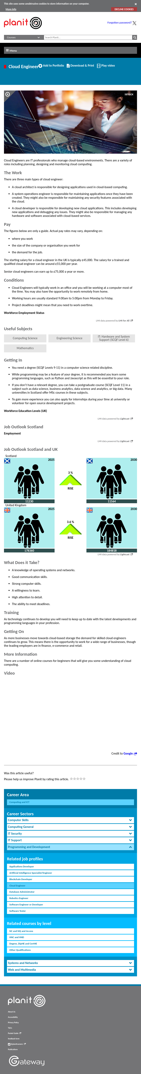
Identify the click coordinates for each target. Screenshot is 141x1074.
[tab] (70, 820)
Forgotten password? (120, 22)
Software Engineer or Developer (26, 904)
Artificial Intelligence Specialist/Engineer (30, 872)
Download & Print (80, 67)
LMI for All (125, 320)
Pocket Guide (14, 1033)
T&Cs (10, 1028)
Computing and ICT (19, 802)
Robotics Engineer (18, 898)
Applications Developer (21, 866)
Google (130, 753)
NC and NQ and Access (21, 931)
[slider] (78, 778)
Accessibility (13, 1017)
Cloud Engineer (17, 885)
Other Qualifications (20, 949)
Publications (13, 1049)
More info (11, 9)
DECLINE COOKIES (124, 9)
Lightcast (126, 418)
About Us (11, 1012)
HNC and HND (16, 937)
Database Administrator (21, 891)
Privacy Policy (13, 1022)
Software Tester (17, 910)
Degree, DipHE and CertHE (23, 943)
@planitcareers (17, 1044)
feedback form (14, 1039)
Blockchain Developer (20, 879)
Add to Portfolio (51, 67)
